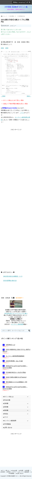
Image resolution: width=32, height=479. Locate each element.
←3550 (3, 96)
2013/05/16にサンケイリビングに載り (16, 313)
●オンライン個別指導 (23, 472)
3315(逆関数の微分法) (10, 280)
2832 (2, 48)
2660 (6, 48)
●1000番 (21, 470)
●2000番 (27, 470)
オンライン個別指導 (17, 324)
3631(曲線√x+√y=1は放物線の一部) (16, 382)
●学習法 (9, 472)
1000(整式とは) (10, 345)
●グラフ (14, 472)
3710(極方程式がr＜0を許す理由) (16, 372)
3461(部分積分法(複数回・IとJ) (12, 276)
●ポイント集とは (5, 470)
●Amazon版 (14, 470)
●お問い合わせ (19, 473)
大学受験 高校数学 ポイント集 (16, 7)
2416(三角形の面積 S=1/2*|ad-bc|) (16, 377)
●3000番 (2, 472)
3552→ (29, 96)
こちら (22, 112)
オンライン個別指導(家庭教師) (15, 356)
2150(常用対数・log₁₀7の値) (14, 361)
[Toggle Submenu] (28, 396)
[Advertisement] (16, 147)
